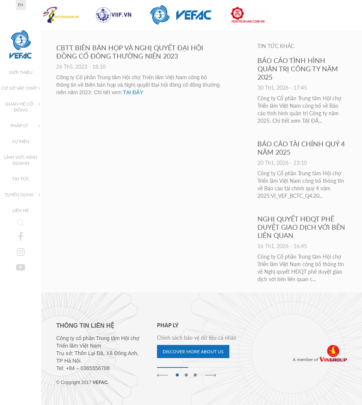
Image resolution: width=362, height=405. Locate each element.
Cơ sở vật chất (19, 88)
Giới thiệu (21, 72)
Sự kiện (20, 141)
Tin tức (21, 179)
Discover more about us (193, 351)
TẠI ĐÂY (133, 92)
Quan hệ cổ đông (19, 107)
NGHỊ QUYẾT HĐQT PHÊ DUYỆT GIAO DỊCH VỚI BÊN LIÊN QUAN (301, 227)
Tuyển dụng (19, 194)
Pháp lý (19, 125)
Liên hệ (20, 210)
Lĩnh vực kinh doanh (20, 160)
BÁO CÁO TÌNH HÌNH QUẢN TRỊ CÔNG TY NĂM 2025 (297, 68)
